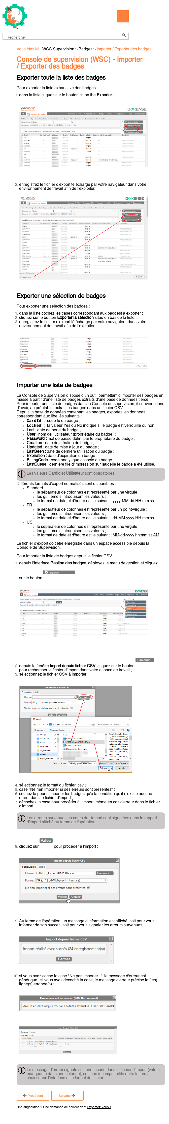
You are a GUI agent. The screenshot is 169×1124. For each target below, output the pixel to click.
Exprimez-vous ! (99, 1109)
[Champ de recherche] (66, 36)
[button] (124, 35)
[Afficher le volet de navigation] (123, 16)
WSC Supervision (58, 49)
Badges (85, 49)
